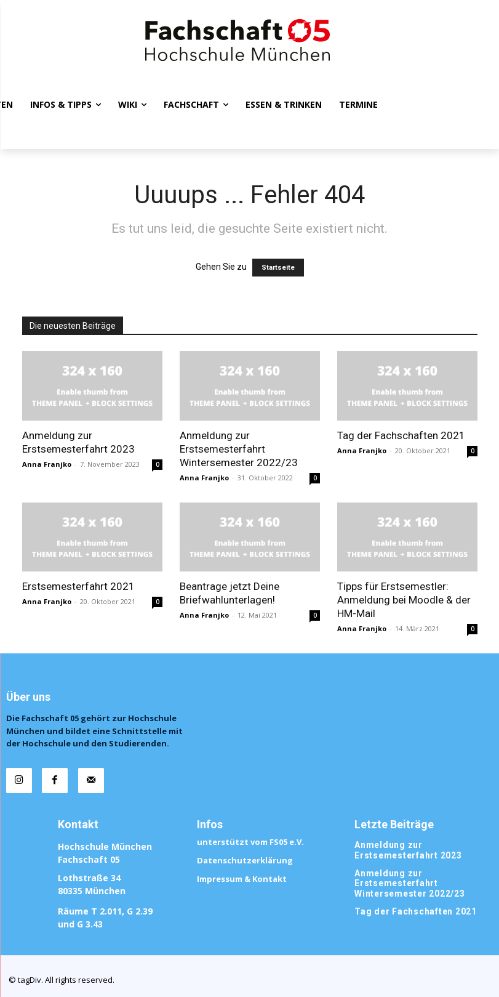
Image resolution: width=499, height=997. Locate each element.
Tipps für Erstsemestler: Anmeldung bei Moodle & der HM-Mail (404, 600)
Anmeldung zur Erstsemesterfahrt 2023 (404, 836)
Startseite (278, 268)
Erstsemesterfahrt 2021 (78, 586)
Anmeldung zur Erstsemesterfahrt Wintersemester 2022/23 (239, 449)
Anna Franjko (46, 464)
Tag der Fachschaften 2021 (401, 435)
